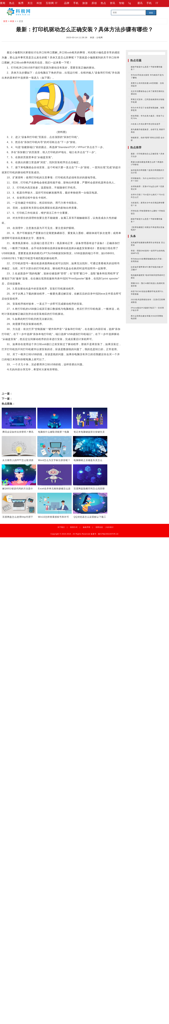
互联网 (50, 3)
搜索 (151, 13)
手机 (76, 3)
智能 (121, 3)
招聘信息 (99, 527)
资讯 (112, 3)
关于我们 (61, 527)
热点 (12, 3)
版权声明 (86, 527)
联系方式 (74, 527)
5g (129, 3)
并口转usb (24, 374)
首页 (5, 21)
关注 (30, 3)
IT (56, 3)
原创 (94, 3)
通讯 (140, 3)
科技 (39, 3)
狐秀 (21, 3)
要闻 (2, 3)
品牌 (66, 3)
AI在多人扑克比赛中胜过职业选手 (145, 124)
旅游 (85, 3)
